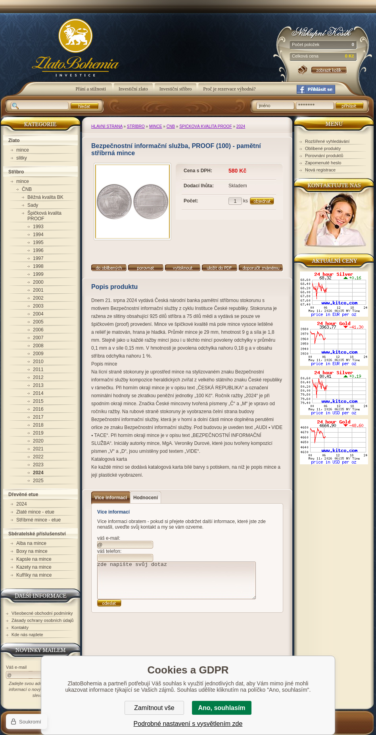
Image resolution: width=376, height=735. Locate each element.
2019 (38, 433)
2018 (38, 425)
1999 (38, 274)
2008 (38, 345)
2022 (38, 457)
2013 (38, 385)
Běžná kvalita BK (45, 197)
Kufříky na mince (34, 575)
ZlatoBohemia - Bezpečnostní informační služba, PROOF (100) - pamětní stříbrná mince (65, 52)
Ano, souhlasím (221, 707)
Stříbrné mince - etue (38, 520)
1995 (38, 242)
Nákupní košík (323, 31)
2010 (38, 361)
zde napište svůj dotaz (176, 580)
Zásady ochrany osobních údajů (42, 620)
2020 (38, 441)
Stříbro (136, 126)
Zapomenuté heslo (323, 162)
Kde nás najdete (27, 634)
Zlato (14, 140)
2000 (38, 282)
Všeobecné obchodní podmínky (42, 613)
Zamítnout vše (154, 707)
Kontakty (20, 627)
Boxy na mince (32, 551)
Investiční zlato (133, 89)
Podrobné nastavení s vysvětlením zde (188, 723)
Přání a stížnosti (91, 89)
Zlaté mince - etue (35, 512)
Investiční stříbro (175, 89)
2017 (38, 417)
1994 (38, 234)
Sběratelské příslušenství (37, 534)
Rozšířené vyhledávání (327, 141)
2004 (38, 314)
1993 (38, 226)
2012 (38, 377)
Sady (32, 205)
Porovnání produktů (324, 155)
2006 (38, 330)
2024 (240, 126)
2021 (38, 449)
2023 (38, 465)
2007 (38, 338)
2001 (38, 290)
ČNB (171, 126)
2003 (38, 306)
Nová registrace (320, 169)
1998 (38, 266)
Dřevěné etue (23, 494)
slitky (21, 158)
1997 (38, 258)
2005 (38, 322)
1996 (38, 250)
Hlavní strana (107, 126)
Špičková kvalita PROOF (205, 126)
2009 (38, 353)
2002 (38, 298)
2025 (38, 480)
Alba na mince (31, 543)
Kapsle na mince (34, 559)
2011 (38, 369)
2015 (38, 401)
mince (155, 126)
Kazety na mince (34, 567)
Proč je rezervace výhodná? (229, 89)
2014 (38, 393)
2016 (38, 409)
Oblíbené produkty (323, 148)
